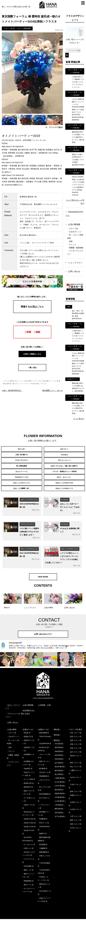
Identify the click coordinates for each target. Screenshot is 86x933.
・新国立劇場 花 (43, 747)
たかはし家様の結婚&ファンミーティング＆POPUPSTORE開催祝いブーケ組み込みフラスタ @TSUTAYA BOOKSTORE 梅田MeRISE (78, 109)
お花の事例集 (74, 224)
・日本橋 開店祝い (59, 811)
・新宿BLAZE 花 (28, 797)
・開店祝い (56, 754)
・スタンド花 (72, 229)
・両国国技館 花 (27, 895)
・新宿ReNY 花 (27, 801)
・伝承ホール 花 (27, 862)
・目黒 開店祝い (58, 773)
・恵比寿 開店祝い (59, 781)
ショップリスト (75, 263)
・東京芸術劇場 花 (44, 808)
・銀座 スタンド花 (75, 805)
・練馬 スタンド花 (75, 834)
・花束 (70, 241)
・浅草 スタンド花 (75, 838)
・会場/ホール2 (42, 743)
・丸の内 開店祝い (59, 796)
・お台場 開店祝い (59, 815)
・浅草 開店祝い (58, 826)
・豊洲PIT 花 (42, 848)
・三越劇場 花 (42, 862)
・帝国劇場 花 (42, 833)
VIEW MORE (43, 591)
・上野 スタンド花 (75, 830)
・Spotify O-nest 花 (28, 840)
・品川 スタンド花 (75, 766)
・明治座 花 (26, 747)
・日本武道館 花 (27, 880)
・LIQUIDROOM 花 (44, 757)
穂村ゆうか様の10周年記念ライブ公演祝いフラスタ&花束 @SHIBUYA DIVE (78, 160)
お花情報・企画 (44, 719)
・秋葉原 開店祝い (59, 807)
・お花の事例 (11, 743)
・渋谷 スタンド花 (75, 747)
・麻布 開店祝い (58, 784)
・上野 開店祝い (58, 819)
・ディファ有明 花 (28, 793)
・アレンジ (71, 244)
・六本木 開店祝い (59, 800)
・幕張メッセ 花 (27, 884)
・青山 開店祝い (58, 788)
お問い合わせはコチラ (43, 648)
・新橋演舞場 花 (43, 866)
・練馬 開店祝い (58, 823)
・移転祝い (56, 743)
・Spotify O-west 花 (29, 837)
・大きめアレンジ (74, 232)
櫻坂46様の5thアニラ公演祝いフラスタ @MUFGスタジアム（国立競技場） (78, 137)
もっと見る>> (71, 200)
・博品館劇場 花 (43, 790)
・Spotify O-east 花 (28, 833)
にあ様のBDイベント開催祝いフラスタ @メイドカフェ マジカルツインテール (78, 82)
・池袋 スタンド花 (75, 754)
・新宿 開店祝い (58, 761)
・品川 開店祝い (58, 777)
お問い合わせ (74, 271)
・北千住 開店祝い (59, 830)
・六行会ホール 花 (44, 786)
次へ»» (52, 390)
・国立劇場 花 (42, 858)
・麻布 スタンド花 (75, 777)
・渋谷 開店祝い (58, 758)
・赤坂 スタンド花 (75, 758)
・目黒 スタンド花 (75, 762)
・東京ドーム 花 (27, 899)
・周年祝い (56, 749)
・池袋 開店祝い (58, 765)
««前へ (12, 390)
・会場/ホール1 (27, 743)
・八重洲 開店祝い (59, 792)
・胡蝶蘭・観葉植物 (75, 248)
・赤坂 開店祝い (58, 769)
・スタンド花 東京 (74, 743)
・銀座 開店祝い (58, 804)
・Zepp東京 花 (27, 782)
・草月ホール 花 (43, 837)
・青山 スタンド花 (75, 780)
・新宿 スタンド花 (75, 751)
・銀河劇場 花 (42, 782)
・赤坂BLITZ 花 (27, 751)
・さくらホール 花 (28, 858)
